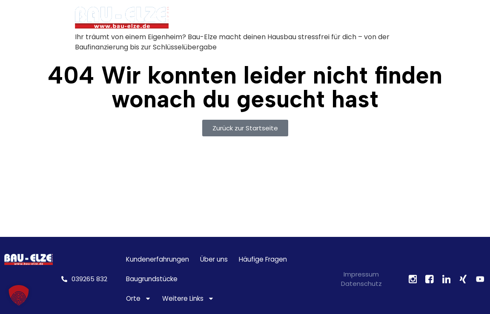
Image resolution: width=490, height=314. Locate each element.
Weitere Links (188, 298)
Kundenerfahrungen (157, 259)
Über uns (214, 259)
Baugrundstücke (152, 278)
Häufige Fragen (263, 259)
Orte (138, 298)
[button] (18, 295)
